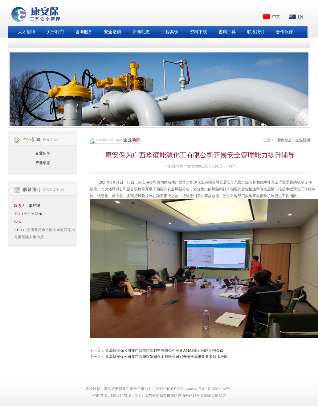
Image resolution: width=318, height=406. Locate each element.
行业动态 (42, 163)
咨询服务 (83, 32)
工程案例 (169, 32)
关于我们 (55, 32)
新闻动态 (141, 32)
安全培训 (112, 32)
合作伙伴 (284, 32)
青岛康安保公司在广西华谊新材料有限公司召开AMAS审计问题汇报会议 (164, 350)
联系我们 (255, 32)
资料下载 (198, 32)
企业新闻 (302, 140)
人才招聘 (26, 32)
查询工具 (227, 32)
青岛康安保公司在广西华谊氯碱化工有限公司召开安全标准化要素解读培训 (166, 356)
